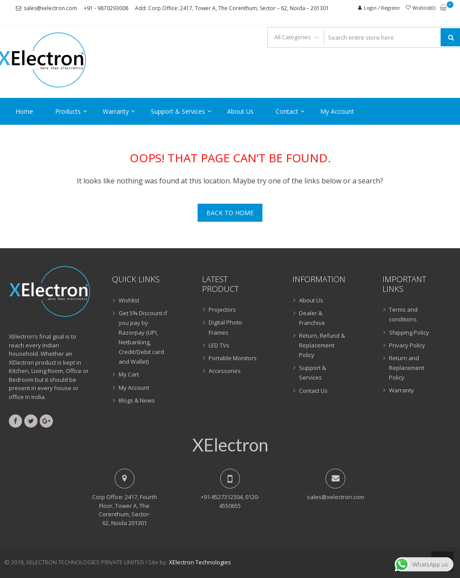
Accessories (225, 371)
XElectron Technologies (200, 562)
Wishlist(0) (423, 7)
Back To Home (230, 213)
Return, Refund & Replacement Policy (322, 345)
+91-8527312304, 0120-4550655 (230, 501)
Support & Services (178, 111)
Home (24, 111)
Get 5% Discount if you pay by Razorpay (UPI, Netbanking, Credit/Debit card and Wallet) (143, 337)
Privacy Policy (407, 345)
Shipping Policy (409, 332)
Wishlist (129, 300)
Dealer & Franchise (312, 318)
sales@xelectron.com (50, 8)
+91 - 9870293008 (106, 8)
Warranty (116, 111)
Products (68, 111)
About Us (240, 111)
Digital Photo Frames (225, 327)
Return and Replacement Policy (406, 367)
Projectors (222, 309)
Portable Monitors (233, 358)
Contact (287, 111)
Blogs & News (137, 400)
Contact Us (313, 391)
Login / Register (382, 7)
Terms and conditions (403, 314)
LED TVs (219, 345)
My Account (337, 111)
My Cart (129, 374)
